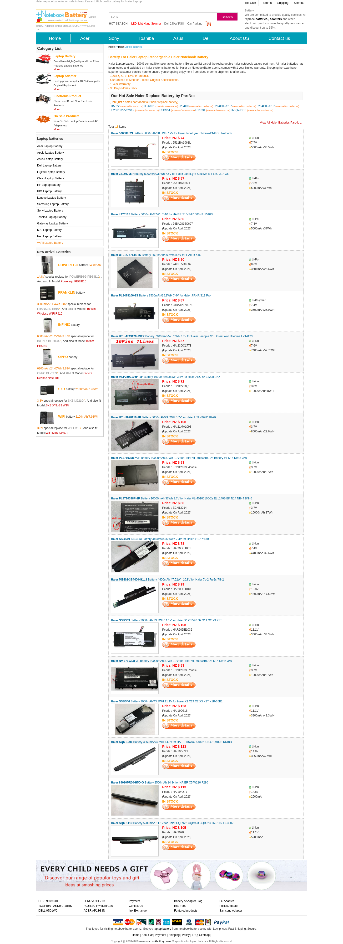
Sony (114, 38)
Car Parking (194, 23)
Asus (178, 38)
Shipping (282, 3)
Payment (134, 901)
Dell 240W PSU (174, 23)
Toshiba (146, 38)
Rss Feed (180, 906)
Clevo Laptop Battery (50, 178)
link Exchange (138, 910)
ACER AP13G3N (94, 910)
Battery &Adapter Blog (188, 901)
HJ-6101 (149, 106)
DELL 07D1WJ (47, 910)
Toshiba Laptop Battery (51, 217)
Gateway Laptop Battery (52, 223)
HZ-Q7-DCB (238, 110)
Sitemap (299, 3)
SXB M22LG (76, 400)
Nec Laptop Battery (49, 236)
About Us (147, 935)
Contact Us (136, 906)
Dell (207, 38)
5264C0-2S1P (223, 106)
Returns (267, 3)
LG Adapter (226, 901)
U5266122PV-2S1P (122, 110)
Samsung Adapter (230, 910)
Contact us (279, 38)
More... (58, 69)
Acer (85, 38)
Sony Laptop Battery (50, 210)
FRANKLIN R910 (48, 309)
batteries (261, 19)
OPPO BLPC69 (47, 373)
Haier (121, 47)
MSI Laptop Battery (49, 230)
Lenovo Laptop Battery (51, 197)
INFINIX (64, 325)
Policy (186, 935)
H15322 (115, 106)
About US (239, 38)
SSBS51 (164, 110)
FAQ (195, 935)
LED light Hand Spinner (146, 23)
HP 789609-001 (48, 901)
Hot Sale (250, 3)
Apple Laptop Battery (50, 152)
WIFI (61, 416)
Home (55, 38)
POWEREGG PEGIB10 (84, 276)
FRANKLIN (66, 292)
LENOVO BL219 (94, 901)
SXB (61, 389)
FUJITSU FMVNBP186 (98, 906)
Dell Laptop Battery (49, 165)
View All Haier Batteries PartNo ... (281, 122)
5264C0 (184, 106)
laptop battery (162, 928)
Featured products (185, 910)
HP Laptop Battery (49, 185)
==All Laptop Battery (50, 242)
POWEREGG (68, 265)
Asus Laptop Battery (50, 159)
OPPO (63, 357)
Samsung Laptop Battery (53, 204)
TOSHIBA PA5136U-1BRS (55, 906)
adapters (276, 19)
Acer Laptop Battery (49, 146)
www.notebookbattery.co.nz (155, 941)
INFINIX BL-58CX (48, 341)
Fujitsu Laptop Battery (51, 172)
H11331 (200, 110)
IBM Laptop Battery (49, 191)
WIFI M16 (74, 428)
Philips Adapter (228, 906)
